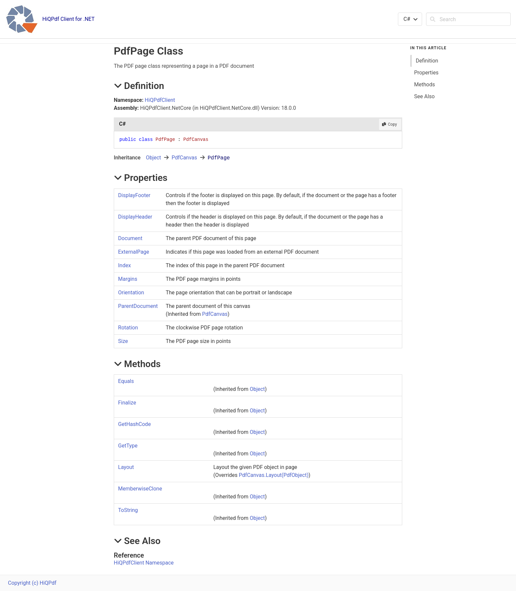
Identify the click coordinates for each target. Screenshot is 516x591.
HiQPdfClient (160, 100)
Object (153, 157)
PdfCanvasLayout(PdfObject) (274, 475)
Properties (426, 72)
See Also (424, 96)
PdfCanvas (184, 157)
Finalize (127, 403)
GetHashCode (134, 424)
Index (124, 265)
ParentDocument (138, 306)
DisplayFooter (134, 195)
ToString (128, 510)
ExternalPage (133, 252)
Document (130, 238)
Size (123, 341)
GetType (128, 446)
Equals (126, 381)
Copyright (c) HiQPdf (32, 583)
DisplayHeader (135, 217)
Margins (127, 279)
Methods (424, 84)
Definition (427, 61)
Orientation (131, 292)
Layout (126, 467)
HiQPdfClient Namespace (144, 563)
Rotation (128, 327)
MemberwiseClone (140, 488)
